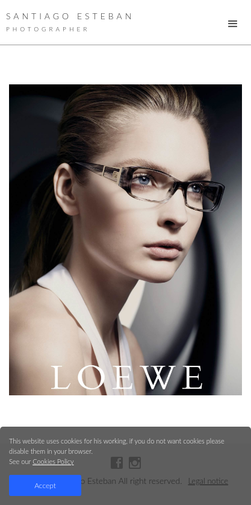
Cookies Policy (53, 461)
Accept (45, 485)
